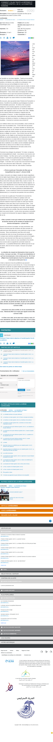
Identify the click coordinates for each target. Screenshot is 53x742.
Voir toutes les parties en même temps (11, 366)
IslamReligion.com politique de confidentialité (11, 655)
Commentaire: (21, 378)
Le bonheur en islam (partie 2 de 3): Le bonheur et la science (16, 420)
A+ (32, 10)
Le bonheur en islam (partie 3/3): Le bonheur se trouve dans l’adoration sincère (16, 423)
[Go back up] (50, 521)
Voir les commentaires (28, 371)
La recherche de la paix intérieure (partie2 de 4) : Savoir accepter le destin (17, 431)
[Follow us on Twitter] (46, 651)
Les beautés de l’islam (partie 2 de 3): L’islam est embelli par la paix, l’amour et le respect (16, 460)
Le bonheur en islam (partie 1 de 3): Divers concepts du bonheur (17, 417)
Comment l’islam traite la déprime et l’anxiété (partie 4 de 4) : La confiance (17, 362)
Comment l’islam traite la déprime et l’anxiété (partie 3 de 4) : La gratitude (17, 359)
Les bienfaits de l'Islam (20, 485)
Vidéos (10, 485)
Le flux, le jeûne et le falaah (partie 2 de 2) (12, 469)
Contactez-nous (27, 655)
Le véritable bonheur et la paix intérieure (25, 19)
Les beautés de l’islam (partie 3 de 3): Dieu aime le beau (15, 463)
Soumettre (21, 390)
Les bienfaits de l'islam (10, 19)
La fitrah (4, 442)
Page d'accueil (4, 650)
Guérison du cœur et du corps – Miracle (16, 498)
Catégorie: (3, 18)
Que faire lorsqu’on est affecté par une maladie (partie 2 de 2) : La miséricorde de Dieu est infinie (17, 450)
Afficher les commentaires (6, 652)
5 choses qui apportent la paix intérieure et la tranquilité (15, 475)
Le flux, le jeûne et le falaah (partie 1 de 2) (12, 466)
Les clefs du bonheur (7, 453)
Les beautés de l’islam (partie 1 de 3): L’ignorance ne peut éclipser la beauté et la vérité (17, 456)
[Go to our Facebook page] (42, 651)
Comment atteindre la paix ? (16, 492)
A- (28, 10)
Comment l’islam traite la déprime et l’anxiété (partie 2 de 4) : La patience (17, 339)
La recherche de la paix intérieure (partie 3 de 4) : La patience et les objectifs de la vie (17, 435)
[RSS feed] (51, 651)
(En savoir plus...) (5, 536)
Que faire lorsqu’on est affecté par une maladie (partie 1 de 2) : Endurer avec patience (16, 446)
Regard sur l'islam (26, 650)
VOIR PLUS (3, 565)
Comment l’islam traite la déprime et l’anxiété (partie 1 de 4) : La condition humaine (17, 351)
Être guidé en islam (6, 472)
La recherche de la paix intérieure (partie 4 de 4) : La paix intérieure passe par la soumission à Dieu (15, 439)
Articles (1, 19)
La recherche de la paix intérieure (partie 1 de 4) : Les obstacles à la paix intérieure (17, 427)
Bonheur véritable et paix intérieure (10, 487)
